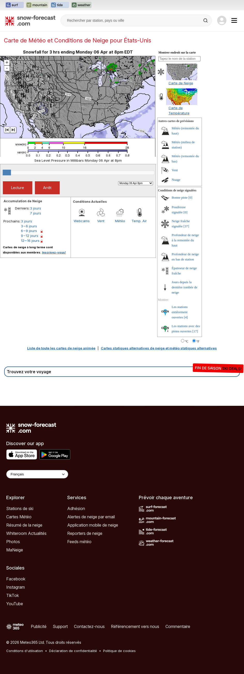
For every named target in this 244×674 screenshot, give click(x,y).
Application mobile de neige (92, 525)
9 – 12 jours (29, 236)
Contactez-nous (89, 626)
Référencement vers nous (135, 626)
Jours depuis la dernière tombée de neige (184, 287)
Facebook (15, 578)
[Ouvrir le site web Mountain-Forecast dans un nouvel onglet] (37, 5)
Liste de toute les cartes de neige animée (61, 348)
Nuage (176, 180)
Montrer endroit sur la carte (177, 52)
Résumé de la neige (24, 525)
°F (197, 341)
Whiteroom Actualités (26, 533)
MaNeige (14, 549)
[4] (186, 317)
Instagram (15, 587)
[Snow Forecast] (30, 20)
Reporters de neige (84, 533)
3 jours (35, 208)
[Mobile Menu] (234, 20)
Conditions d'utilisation (24, 651)
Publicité (39, 626)
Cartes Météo (19, 516)
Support (60, 626)
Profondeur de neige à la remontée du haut (185, 240)
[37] (186, 226)
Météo (120, 221)
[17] (195, 331)
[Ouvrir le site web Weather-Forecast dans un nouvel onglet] (81, 5)
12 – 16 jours (30, 240)
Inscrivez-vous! (54, 252)
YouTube (14, 603)
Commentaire (177, 626)
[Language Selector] (37, 474)
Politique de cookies (119, 651)
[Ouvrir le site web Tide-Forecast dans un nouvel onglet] (59, 5)
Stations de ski (19, 508)
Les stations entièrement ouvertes (180, 312)
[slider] (7, 172)
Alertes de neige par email (91, 516)
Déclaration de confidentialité (73, 651)
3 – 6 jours (29, 226)
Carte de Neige (181, 83)
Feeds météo (79, 541)
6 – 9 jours (29, 231)
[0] (190, 197)
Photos (13, 541)
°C (186, 341)
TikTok (12, 595)
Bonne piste (180, 197)
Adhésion (76, 508)
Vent (100, 221)
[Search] (206, 20)
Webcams (82, 221)
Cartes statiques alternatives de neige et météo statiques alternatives (159, 348)
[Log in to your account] (221, 20)
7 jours (35, 213)
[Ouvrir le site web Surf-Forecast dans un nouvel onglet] (14, 5)
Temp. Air (139, 221)
